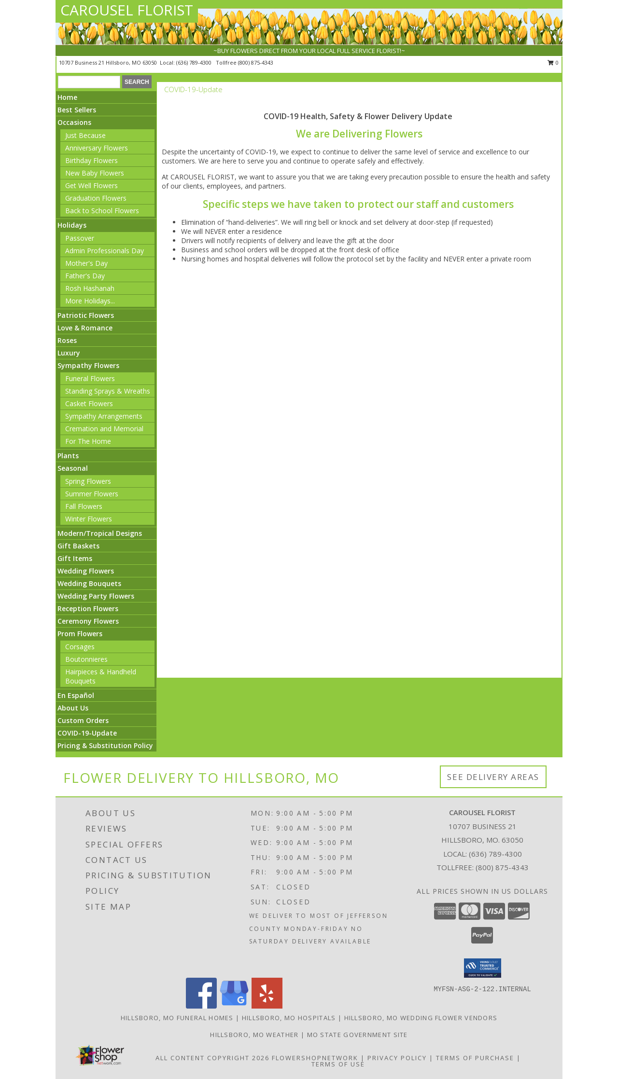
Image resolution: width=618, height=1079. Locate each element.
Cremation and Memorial (104, 428)
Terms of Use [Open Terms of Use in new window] (338, 1064)
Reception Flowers (87, 608)
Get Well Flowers (91, 185)
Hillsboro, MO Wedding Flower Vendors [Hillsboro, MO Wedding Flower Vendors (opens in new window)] (421, 1017)
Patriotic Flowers (85, 315)
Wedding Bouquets (89, 583)
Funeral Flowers (90, 378)
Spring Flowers (88, 481)
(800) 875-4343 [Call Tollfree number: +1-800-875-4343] (502, 867)
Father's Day (85, 275)
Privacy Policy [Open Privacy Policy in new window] (397, 1057)
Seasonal (72, 468)
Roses (67, 340)
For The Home (88, 441)
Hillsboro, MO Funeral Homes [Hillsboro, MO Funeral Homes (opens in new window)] (177, 1017)
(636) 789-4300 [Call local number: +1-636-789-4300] (194, 62)
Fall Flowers (83, 506)
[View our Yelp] (267, 1006)
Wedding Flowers (85, 570)
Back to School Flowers (102, 210)
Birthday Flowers (91, 160)
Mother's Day (86, 263)
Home (67, 97)
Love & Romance (84, 327)
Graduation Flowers (95, 198)
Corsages (80, 646)
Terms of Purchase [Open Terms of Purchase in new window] (475, 1057)
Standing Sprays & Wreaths (107, 391)
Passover (79, 238)
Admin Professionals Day (104, 250)
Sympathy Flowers (88, 365)
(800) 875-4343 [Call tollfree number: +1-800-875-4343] (255, 62)
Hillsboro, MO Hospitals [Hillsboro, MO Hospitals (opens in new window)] (289, 1017)
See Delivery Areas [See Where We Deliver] (493, 776)
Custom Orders (83, 720)
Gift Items (74, 558)
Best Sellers (76, 109)
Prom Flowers (79, 633)
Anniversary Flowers (96, 147)
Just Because (85, 135)
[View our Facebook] (201, 1006)
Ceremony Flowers (88, 621)
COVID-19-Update (87, 733)
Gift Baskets (78, 545)
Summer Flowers (91, 493)
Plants (68, 455)
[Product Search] (89, 82)
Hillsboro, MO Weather (254, 1034)
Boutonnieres (86, 659)
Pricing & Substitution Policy (105, 745)
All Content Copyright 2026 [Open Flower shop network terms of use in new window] (212, 1057)
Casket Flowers (89, 403)
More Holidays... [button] (90, 300)
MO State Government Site (357, 1034)
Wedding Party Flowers (95, 596)
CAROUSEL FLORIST (126, 10)
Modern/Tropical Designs (99, 533)
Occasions (74, 122)
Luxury (68, 352)
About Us (72, 707)
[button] (482, 968)
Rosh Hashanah (89, 288)
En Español (75, 695)
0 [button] (553, 62)
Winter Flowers (88, 518)
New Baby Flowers (94, 173)
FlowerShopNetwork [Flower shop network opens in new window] (315, 1057)
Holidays (71, 225)
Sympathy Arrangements (103, 416)
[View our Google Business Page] (234, 1006)
